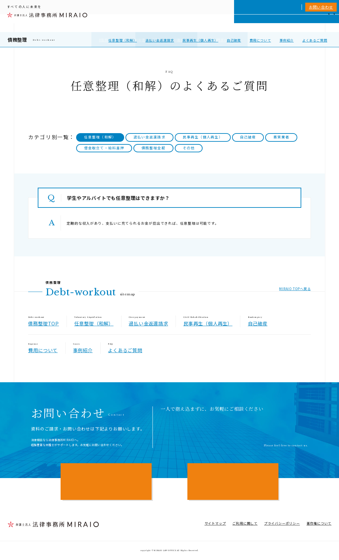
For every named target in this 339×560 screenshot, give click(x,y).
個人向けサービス (190, 23)
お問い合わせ (321, 7)
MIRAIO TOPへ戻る (295, 288)
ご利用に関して (245, 523)
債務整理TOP (43, 323)
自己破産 (234, 40)
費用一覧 (275, 23)
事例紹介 (286, 40)
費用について (260, 40)
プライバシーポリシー (282, 523)
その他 (189, 147)
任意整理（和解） (122, 40)
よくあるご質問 (314, 40)
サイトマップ (215, 523)
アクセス (312, 23)
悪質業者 (281, 136)
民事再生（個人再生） (200, 40)
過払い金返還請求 (159, 40)
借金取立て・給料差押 (104, 147)
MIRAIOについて (226, 23)
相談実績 (256, 23)
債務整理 (17, 39)
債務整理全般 (153, 147)
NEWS (294, 23)
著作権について (319, 523)
